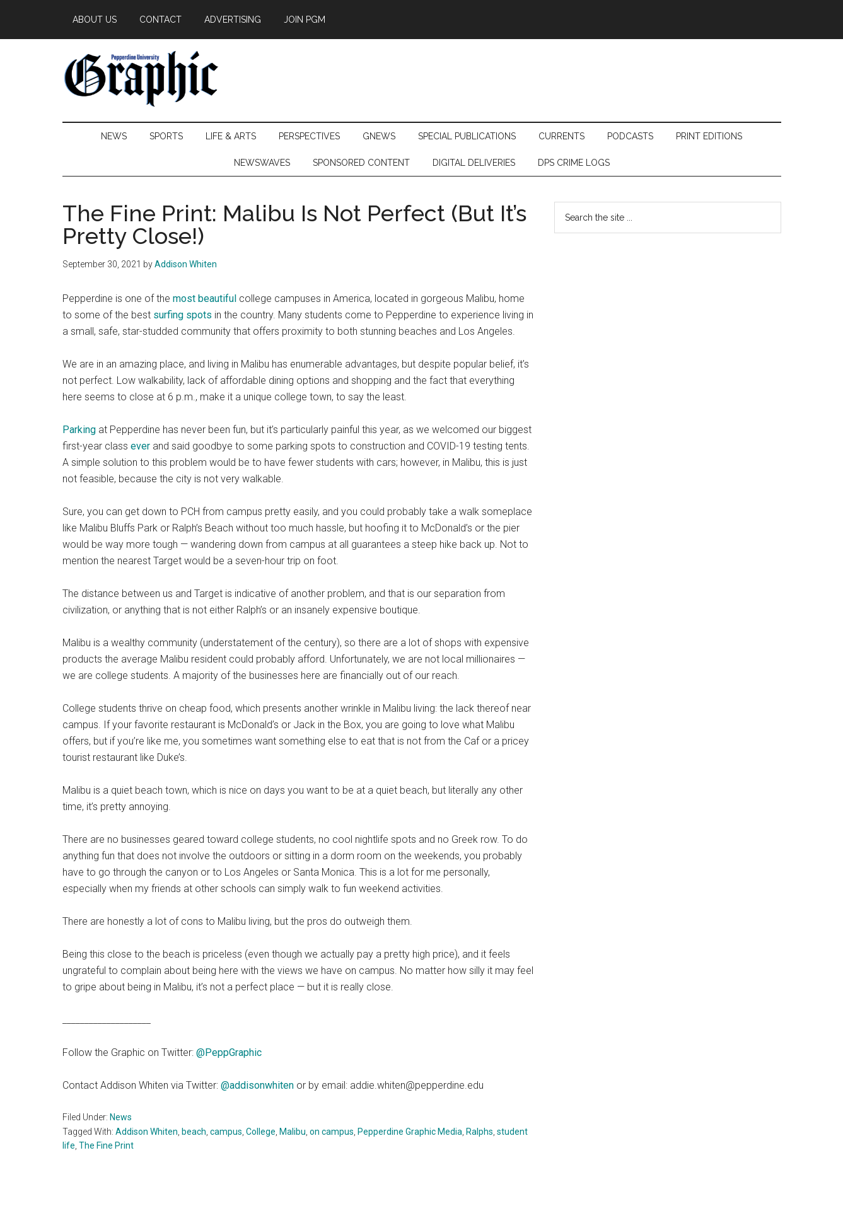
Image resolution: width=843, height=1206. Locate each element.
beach (194, 1132)
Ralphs (479, 1132)
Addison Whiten (146, 1132)
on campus (332, 1132)
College (261, 1132)
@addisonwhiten (257, 1085)
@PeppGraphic (229, 1052)
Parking (79, 430)
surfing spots (182, 315)
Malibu (292, 1132)
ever (142, 446)
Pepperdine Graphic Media (410, 1132)
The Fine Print (106, 1145)
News (121, 1117)
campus (226, 1132)
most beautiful (204, 298)
